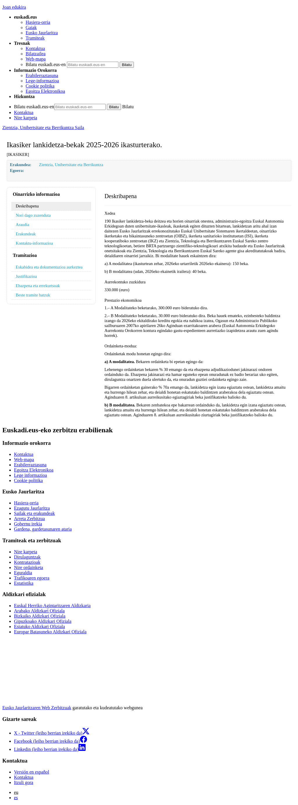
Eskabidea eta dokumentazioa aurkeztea (49, 267)
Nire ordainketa (28, 567)
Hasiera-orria (38, 22)
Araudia (22, 224)
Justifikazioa (26, 276)
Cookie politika (40, 85)
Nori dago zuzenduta (33, 215)
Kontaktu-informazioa (34, 243)
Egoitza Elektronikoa (45, 91)
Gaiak (31, 27)
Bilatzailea (35, 53)
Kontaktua (35, 48)
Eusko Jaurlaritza (42, 32)
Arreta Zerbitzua (29, 518)
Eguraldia (23, 572)
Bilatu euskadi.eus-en (46, 64)
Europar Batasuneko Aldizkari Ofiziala (50, 631)
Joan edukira (14, 7)
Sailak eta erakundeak (34, 513)
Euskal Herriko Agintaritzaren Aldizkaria (52, 605)
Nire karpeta (25, 117)
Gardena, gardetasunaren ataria (43, 529)
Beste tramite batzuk (33, 295)
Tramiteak (35, 37)
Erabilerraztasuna (42, 75)
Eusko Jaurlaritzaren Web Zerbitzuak (36, 707)
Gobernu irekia (28, 523)
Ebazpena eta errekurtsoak (38, 285)
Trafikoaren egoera (31, 577)
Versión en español (31, 772)
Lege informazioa (30, 475)
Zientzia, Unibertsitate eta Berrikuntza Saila (43, 127)
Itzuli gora (23, 782)
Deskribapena (27, 206)
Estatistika (23, 583)
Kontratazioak (27, 562)
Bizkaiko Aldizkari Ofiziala (39, 616)
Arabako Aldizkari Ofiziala (39, 610)
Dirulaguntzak (27, 557)
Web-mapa (36, 58)
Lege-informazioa (42, 80)
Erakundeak (26, 234)
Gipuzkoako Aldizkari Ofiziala (42, 621)
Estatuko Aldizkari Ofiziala (39, 626)
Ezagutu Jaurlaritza (32, 508)
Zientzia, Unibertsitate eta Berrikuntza (71, 164)
